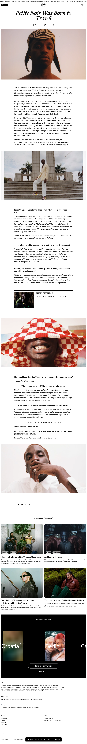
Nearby (4, 5)
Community (5, 552)
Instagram (4, 718)
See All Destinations (43, 672)
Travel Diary (46, 293)
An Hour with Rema (53, 557)
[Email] (32, 705)
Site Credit (3, 733)
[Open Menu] (85, 5)
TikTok (3, 720)
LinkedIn (3, 722)
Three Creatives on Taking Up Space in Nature (65, 600)
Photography (56, 552)
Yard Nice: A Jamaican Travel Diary (50, 296)
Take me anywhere (43, 666)
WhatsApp (4, 724)
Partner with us (48, 718)
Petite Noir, (35, 101)
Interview (49, 25)
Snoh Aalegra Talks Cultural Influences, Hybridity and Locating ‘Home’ (18, 601)
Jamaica (38, 293)
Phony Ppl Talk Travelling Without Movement (21, 557)
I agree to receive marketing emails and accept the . (21, 707)
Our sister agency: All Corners (52, 720)
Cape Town (38, 25)
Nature (55, 595)
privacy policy (35, 707)
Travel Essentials (7, 595)
